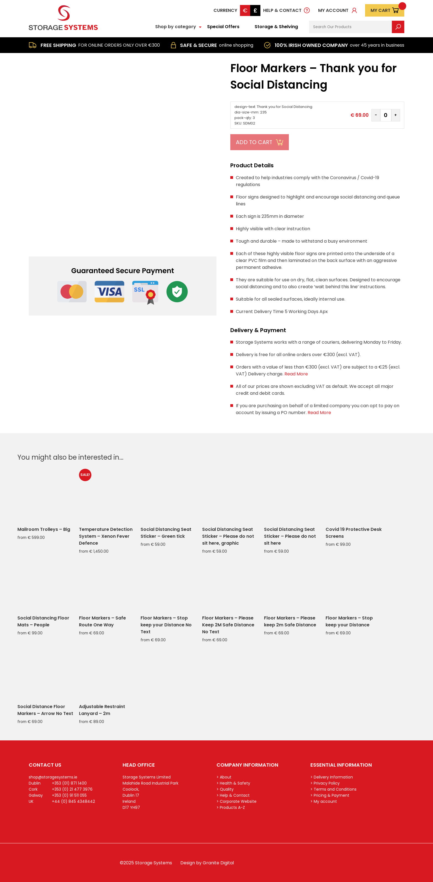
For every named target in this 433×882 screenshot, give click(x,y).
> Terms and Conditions (333, 789)
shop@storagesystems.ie (53, 777)
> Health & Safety (233, 783)
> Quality (225, 789)
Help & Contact (282, 10)
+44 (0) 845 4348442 (73, 801)
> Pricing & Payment (329, 795)
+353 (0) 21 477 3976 (72, 789)
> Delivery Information (331, 777)
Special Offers (223, 26)
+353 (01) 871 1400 (69, 783)
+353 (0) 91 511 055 (69, 795)
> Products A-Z (230, 807)
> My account (323, 801)
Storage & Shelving (276, 26)
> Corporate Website (236, 801)
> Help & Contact (233, 795)
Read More (296, 374)
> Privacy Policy (325, 783)
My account (333, 10)
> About (223, 777)
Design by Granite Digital (207, 863)
